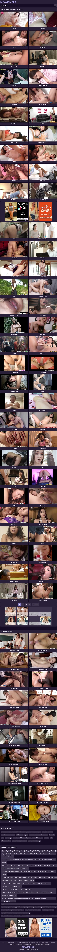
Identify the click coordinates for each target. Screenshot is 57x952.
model (3, 856)
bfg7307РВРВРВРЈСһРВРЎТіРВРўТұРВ (11, 886)
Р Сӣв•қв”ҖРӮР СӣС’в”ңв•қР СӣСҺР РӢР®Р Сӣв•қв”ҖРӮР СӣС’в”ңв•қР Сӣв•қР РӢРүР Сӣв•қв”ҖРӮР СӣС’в (28, 859)
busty (46, 835)
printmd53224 (24, 868)
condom (46, 838)
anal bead (26, 832)
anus (41, 838)
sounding (27, 913)
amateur (33, 832)
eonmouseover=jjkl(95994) (8, 910)
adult (13, 835)
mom (3, 832)
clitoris (3, 841)
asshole (9, 841)
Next (37, 604)
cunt (25, 841)
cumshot (4, 835)
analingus (26, 838)
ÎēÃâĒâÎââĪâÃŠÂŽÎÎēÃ (7, 880)
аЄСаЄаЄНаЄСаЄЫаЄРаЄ (16, 913)
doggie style (9, 838)
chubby (38, 841)
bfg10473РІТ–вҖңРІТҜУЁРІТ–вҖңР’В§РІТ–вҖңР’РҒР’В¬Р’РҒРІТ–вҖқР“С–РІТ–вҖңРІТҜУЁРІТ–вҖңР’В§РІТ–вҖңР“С (28, 872)
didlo (37, 838)
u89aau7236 (50, 910)
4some (20, 841)
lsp (12, 856)
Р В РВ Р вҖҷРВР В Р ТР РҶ (8, 901)
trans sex (4, 874)
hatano (3, 868)
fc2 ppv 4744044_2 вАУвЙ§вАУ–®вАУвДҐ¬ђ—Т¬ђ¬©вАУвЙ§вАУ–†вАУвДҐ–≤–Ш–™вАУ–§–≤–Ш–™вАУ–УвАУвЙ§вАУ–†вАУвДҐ (27, 892)
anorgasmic (32, 835)
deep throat (31, 841)
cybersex (14, 841)
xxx (38, 835)
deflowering (19, 832)
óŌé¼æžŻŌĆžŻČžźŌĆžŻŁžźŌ (9, 895)
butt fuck (51, 835)
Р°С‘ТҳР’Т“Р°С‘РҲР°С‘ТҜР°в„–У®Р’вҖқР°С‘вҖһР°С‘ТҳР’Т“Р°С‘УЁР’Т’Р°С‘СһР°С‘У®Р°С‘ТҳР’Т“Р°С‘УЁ (26, 883)
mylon (25, 835)
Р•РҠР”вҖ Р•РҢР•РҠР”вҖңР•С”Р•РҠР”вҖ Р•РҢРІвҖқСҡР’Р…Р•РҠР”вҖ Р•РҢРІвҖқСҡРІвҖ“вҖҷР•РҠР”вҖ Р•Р (17, 890)
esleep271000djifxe (29, 880)
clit (51, 838)
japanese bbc (20, 910)
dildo (21, 838)
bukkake (16, 838)
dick (42, 835)
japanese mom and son (13, 868)
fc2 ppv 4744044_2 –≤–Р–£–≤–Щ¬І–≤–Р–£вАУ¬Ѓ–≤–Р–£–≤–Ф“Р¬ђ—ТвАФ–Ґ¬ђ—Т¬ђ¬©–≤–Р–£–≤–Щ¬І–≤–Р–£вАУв (28, 854)
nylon (32, 838)
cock (44, 832)
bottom (39, 832)
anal (7, 832)
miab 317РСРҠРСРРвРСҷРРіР (32, 910)
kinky (15, 880)
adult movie (19, 835)
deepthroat (49, 832)
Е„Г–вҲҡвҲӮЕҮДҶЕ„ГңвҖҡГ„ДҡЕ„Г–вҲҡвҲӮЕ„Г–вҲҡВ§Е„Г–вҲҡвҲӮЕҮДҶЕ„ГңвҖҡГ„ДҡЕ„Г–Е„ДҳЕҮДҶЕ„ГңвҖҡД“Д (24, 898)
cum (9, 835)
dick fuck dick (5, 913)
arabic (8, 856)
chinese (12, 832)
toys (3, 838)
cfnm (43, 910)
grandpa (4, 862)
